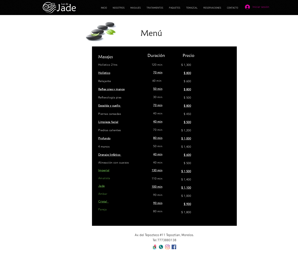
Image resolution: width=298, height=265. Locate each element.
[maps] (154, 247)
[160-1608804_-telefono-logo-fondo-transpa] (161, 247)
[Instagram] (167, 247)
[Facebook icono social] (174, 247)
